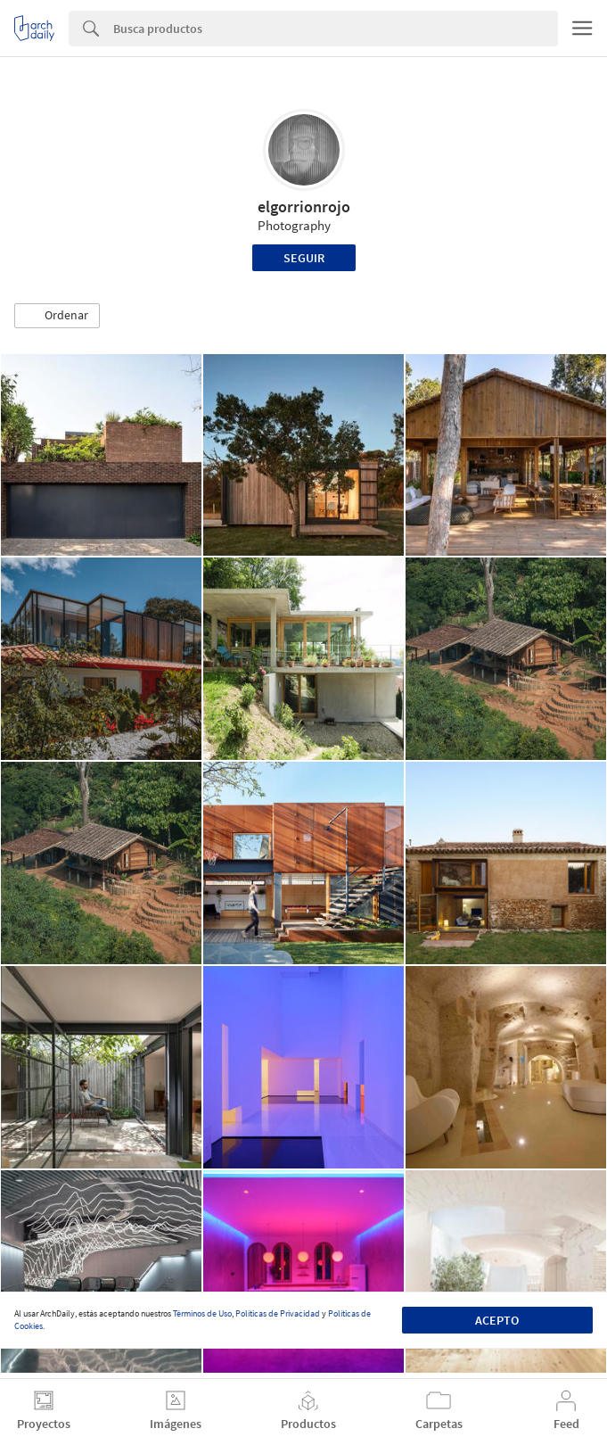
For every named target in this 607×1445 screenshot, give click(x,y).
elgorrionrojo (304, 206)
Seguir (303, 258)
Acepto (497, 1320)
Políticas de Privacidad (277, 1313)
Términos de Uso (202, 1313)
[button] (57, 315)
